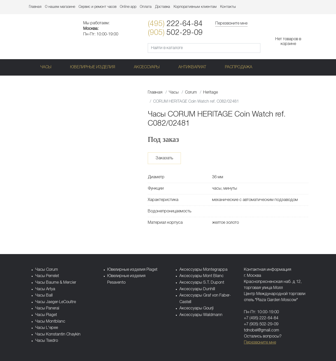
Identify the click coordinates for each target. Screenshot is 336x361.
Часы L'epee (46, 328)
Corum (191, 92)
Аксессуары (147, 67)
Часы (45, 67)
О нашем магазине (60, 7)
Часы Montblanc (50, 321)
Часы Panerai (47, 308)
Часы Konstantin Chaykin (57, 334)
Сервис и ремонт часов (97, 7)
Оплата (146, 7)
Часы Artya (45, 289)
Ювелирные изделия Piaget (132, 270)
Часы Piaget (46, 315)
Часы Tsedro (46, 341)
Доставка (162, 7)
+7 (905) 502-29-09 (261, 324)
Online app (128, 7)
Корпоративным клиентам (195, 7)
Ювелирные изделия (92, 67)
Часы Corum (46, 270)
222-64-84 (175, 24)
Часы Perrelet (47, 276)
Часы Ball (44, 295)
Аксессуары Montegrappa (203, 270)
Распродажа (238, 67)
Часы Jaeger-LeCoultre (55, 302)
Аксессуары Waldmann (200, 315)
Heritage (210, 92)
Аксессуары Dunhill (197, 289)
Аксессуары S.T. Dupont (201, 282)
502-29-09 (175, 33)
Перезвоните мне (231, 23)
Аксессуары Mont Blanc (201, 276)
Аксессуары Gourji (196, 308)
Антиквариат (192, 67)
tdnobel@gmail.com (261, 330)
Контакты (228, 7)
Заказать (164, 158)
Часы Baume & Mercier (55, 282)
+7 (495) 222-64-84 (261, 318)
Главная (35, 7)
